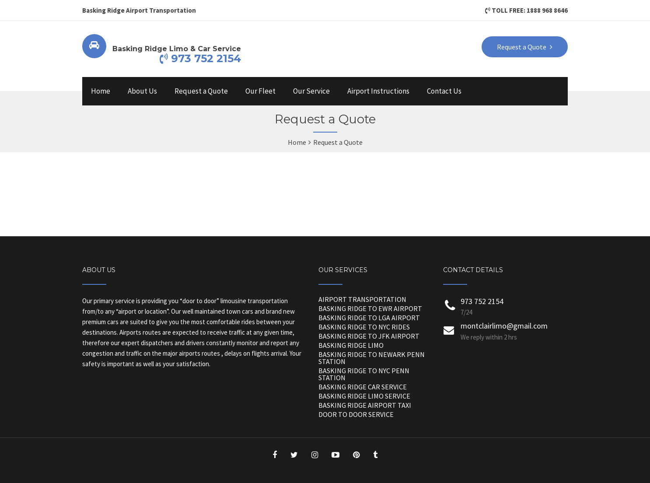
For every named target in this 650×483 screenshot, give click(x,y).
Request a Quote (201, 91)
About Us (142, 91)
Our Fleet (260, 91)
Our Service (311, 91)
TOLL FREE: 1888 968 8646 (526, 10)
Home (100, 91)
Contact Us (444, 91)
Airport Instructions (378, 91)
